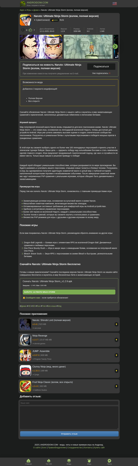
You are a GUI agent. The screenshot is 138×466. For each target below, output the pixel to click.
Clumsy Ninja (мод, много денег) (49, 366)
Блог (44, 452)
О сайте (36, 452)
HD (29, 306)
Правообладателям (57, 452)
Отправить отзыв (69, 438)
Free (44, 306)
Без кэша (52, 306)
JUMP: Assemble (41, 351)
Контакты (88, 452)
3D (33, 306)
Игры (28, 10)
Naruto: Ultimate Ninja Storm (39, 292)
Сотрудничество (74, 452)
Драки (36, 10)
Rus (38, 306)
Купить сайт (99, 452)
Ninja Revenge (39, 335)
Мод (59, 306)
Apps (22, 10)
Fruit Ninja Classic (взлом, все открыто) (52, 382)
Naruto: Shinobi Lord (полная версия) (51, 320)
